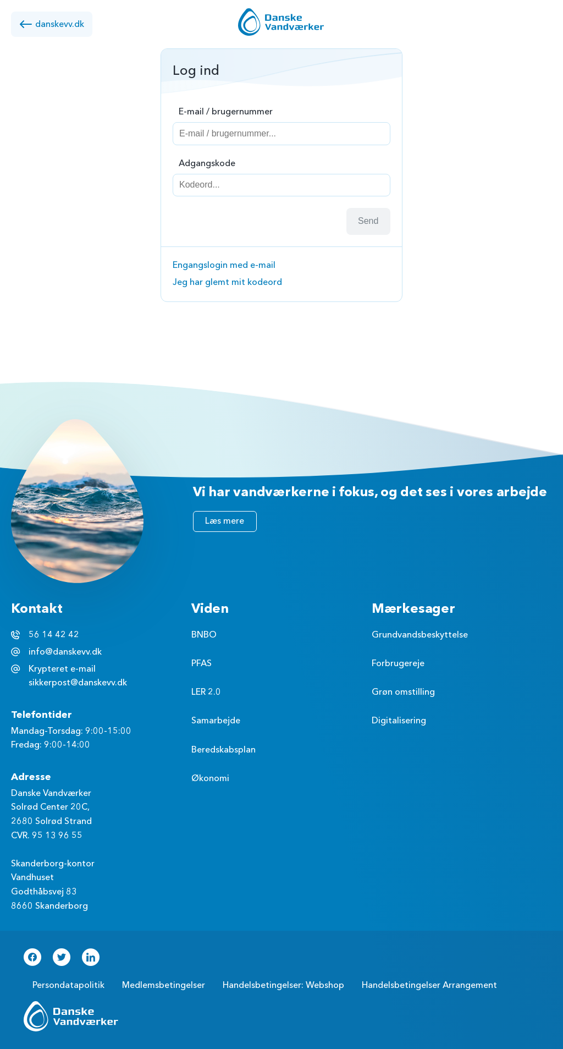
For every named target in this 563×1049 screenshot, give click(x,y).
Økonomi (210, 778)
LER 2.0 (206, 692)
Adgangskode (207, 163)
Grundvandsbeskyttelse (420, 635)
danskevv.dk (51, 24)
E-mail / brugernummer (226, 112)
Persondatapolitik (68, 985)
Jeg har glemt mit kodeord (227, 282)
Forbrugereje (398, 663)
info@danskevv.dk (65, 652)
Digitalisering (399, 721)
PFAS (201, 663)
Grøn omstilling (403, 692)
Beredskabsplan (223, 750)
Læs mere (224, 521)
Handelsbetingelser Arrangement (429, 985)
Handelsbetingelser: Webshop (283, 985)
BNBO (204, 635)
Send (368, 221)
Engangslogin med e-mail (224, 265)
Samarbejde (215, 721)
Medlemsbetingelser (163, 985)
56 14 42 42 (54, 635)
